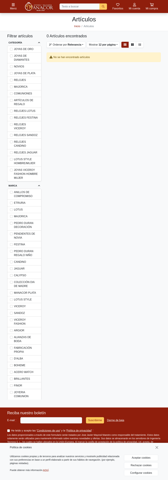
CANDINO (20, 261)
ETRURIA (19, 202)
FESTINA (19, 244)
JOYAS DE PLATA (24, 73)
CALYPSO (20, 275)
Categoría (15, 42)
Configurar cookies (141, 472)
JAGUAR (19, 268)
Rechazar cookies (141, 465)
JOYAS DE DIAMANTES (21, 57)
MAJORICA (21, 86)
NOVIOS (19, 66)
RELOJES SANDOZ (26, 135)
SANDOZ (19, 313)
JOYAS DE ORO (23, 49)
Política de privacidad (78, 430)
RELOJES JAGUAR (25, 152)
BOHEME (19, 365)
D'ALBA (18, 358)
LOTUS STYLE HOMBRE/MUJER (24, 161)
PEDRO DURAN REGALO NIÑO (23, 253)
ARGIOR (19, 330)
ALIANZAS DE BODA (22, 339)
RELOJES (20, 80)
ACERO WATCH (23, 372)
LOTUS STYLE (23, 299)
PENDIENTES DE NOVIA (24, 235)
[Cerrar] (156, 447)
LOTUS (18, 209)
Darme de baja (115, 420)
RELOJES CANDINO (20, 143)
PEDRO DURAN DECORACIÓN (23, 225)
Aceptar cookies (141, 457)
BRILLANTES (22, 378)
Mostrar (102, 44)
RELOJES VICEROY (20, 126)
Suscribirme (95, 420)
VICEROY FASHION (20, 321)
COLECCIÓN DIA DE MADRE (24, 284)
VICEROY (20, 306)
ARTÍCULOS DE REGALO (23, 102)
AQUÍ (46, 470)
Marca (13, 185)
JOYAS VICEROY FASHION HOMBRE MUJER (26, 174)
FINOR (18, 385)
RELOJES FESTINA (26, 117)
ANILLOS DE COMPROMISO (23, 194)
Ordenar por (65, 44)
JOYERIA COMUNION (21, 394)
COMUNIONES (23, 93)
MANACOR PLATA (25, 292)
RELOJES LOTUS (24, 111)
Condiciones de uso (48, 430)
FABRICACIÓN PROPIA (23, 349)
